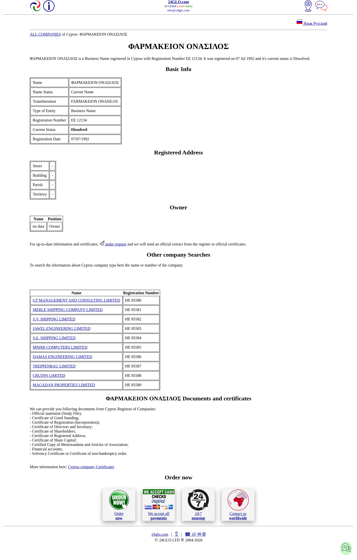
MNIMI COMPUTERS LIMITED (60, 347)
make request (112, 244)
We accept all (159, 504)
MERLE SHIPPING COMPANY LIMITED (68, 310)
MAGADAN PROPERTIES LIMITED (64, 385)
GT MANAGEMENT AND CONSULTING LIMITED (76, 300)
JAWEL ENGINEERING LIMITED (61, 328)
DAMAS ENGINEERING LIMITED (62, 357)
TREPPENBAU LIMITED (54, 366)
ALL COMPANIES (45, 34)
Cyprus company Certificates (91, 467)
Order (119, 504)
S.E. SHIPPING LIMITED (54, 338)
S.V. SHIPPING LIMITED (54, 319)
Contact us (238, 504)
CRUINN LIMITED (49, 375)
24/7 (198, 504)
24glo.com (159, 534)
